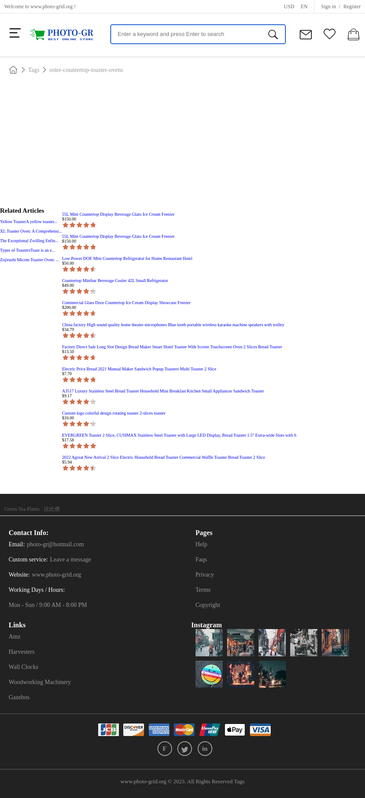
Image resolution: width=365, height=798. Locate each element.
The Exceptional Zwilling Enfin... (29, 240)
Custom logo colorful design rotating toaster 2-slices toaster (113, 413)
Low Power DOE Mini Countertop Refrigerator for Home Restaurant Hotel (127, 258)
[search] (273, 34)
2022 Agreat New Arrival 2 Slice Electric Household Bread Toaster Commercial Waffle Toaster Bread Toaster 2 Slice (163, 457)
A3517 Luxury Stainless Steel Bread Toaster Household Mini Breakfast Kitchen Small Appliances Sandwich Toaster (163, 391)
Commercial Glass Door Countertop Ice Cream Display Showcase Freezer (126, 302)
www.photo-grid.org (51, 6)
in (205, 748)
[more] (15, 32)
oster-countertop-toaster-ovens (86, 70)
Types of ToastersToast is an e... (27, 250)
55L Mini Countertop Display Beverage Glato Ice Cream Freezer (118, 214)
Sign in (328, 6)
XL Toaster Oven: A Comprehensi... (31, 231)
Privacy (204, 574)
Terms (203, 590)
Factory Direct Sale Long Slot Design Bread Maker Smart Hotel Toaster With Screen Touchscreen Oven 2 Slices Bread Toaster (172, 346)
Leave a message (70, 559)
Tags (33, 70)
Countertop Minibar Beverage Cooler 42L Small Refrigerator (115, 280)
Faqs (201, 559)
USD (289, 6)
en (304, 6)
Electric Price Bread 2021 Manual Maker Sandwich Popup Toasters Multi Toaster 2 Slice (139, 369)
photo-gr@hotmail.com (55, 544)
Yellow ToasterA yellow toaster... (29, 221)
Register (352, 6)
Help (201, 544)
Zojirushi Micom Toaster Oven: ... (29, 259)
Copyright (207, 605)
